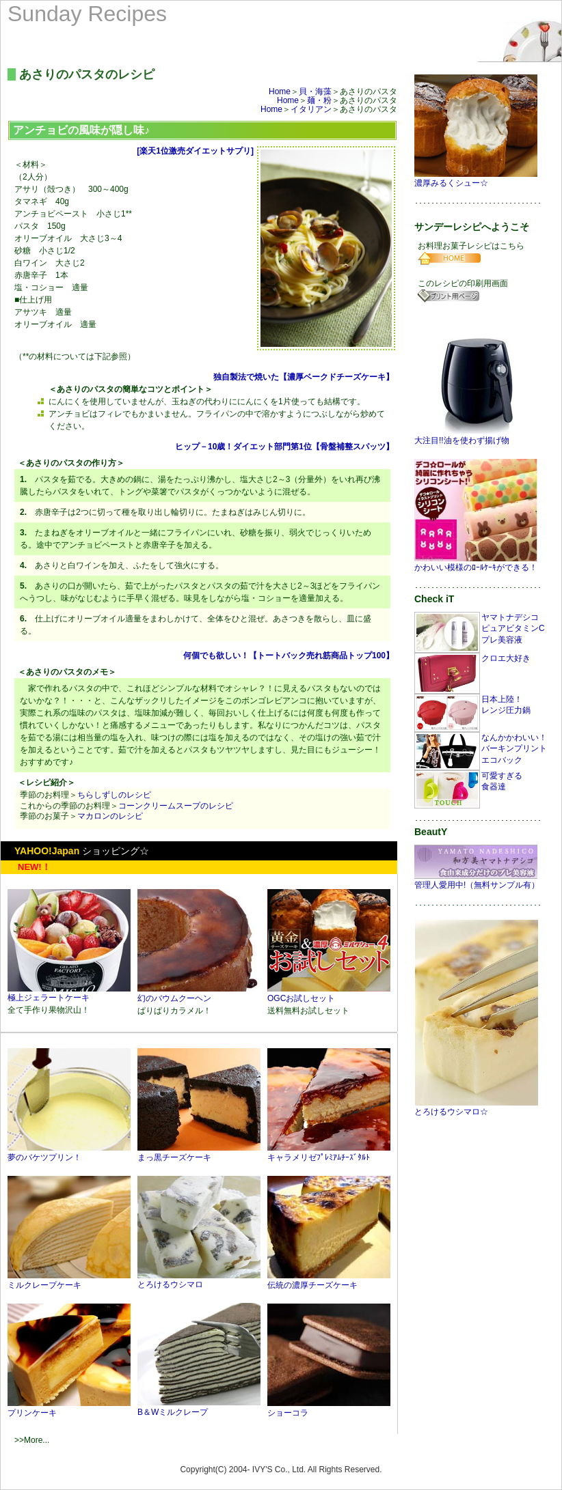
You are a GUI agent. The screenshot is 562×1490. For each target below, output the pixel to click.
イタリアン (311, 109)
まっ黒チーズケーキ (198, 1152)
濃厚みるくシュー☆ (476, 178)
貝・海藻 (315, 91)
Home (280, 91)
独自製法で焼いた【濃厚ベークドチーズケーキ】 (303, 377)
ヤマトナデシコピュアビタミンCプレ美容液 (513, 629)
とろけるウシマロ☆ (476, 1107)
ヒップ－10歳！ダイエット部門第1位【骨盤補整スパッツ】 (284, 446)
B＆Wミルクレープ (198, 1407)
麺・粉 (319, 100)
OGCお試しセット (328, 993)
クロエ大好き (506, 658)
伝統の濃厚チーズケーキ (328, 1280)
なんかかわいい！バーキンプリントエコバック (514, 749)
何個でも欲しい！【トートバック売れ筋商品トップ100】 (288, 655)
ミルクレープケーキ (69, 1280)
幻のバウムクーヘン (198, 993)
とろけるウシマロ (198, 1280)
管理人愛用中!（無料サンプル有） (476, 880)
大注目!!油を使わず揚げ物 (475, 436)
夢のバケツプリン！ (69, 1152)
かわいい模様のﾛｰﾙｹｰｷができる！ (476, 563)
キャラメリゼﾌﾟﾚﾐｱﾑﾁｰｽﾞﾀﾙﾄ (328, 1152)
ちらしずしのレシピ (114, 795)
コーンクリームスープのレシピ (175, 806)
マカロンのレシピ (110, 816)
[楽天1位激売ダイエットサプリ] (195, 151)
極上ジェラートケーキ (69, 993)
